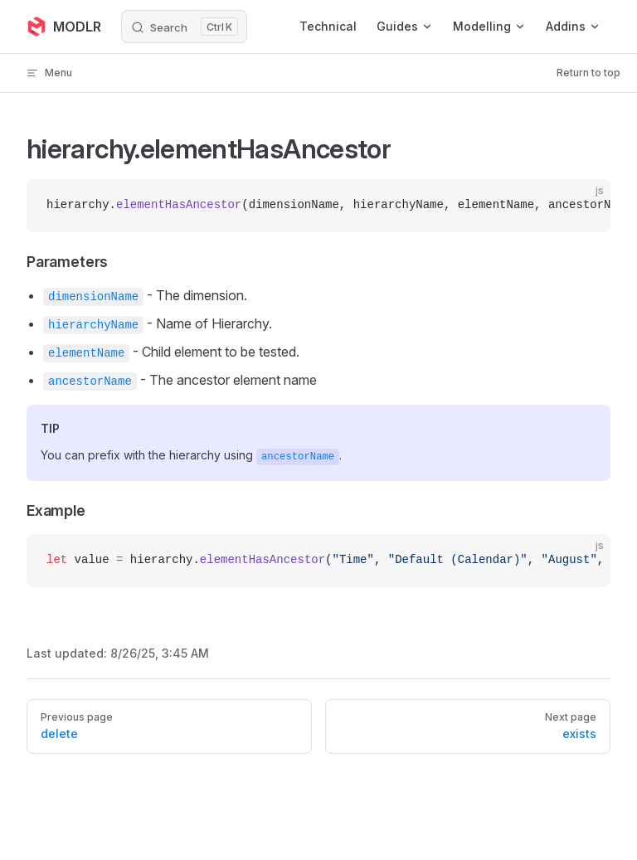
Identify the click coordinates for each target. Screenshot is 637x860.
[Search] (184, 26)
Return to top (588, 72)
